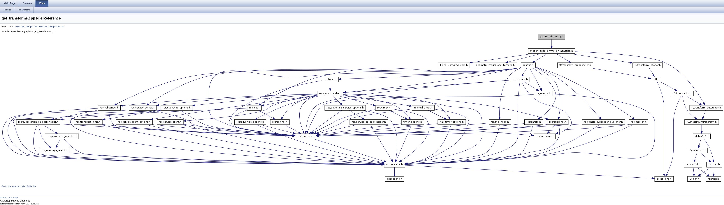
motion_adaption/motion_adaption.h (39, 26)
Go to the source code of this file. (18, 186)
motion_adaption (9, 197)
